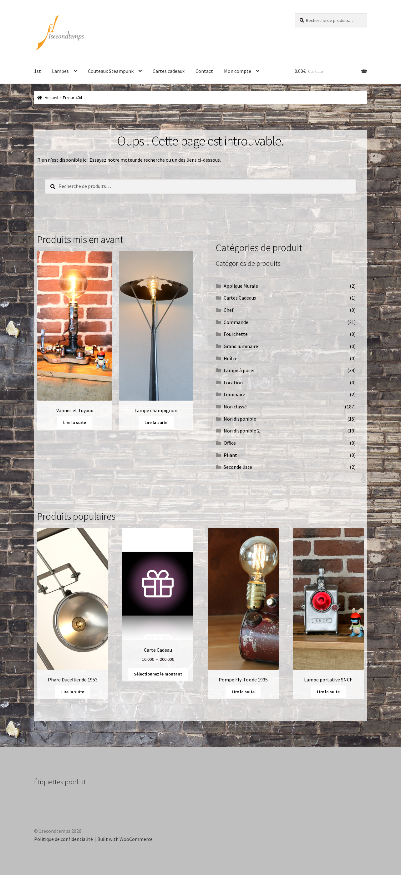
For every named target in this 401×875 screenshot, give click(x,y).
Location (233, 382)
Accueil (51, 97)
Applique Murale (241, 286)
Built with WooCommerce (125, 839)
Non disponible (240, 419)
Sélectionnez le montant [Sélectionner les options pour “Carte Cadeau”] (158, 674)
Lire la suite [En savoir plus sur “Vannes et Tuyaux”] (74, 422)
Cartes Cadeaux (240, 298)
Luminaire (234, 394)
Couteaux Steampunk (111, 71)
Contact (204, 71)
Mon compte (237, 71)
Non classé (235, 406)
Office (230, 443)
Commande (236, 322)
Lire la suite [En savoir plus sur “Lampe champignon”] (156, 422)
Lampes (60, 71)
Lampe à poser (239, 370)
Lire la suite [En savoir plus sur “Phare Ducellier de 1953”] (72, 692)
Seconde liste (238, 467)
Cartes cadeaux (169, 71)
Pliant (230, 455)
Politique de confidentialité (63, 839)
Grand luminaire (241, 346)
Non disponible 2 (242, 430)
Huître (230, 358)
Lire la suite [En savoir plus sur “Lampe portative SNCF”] (328, 692)
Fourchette (236, 334)
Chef (229, 310)
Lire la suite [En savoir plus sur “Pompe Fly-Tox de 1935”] (243, 692)
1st (37, 71)
